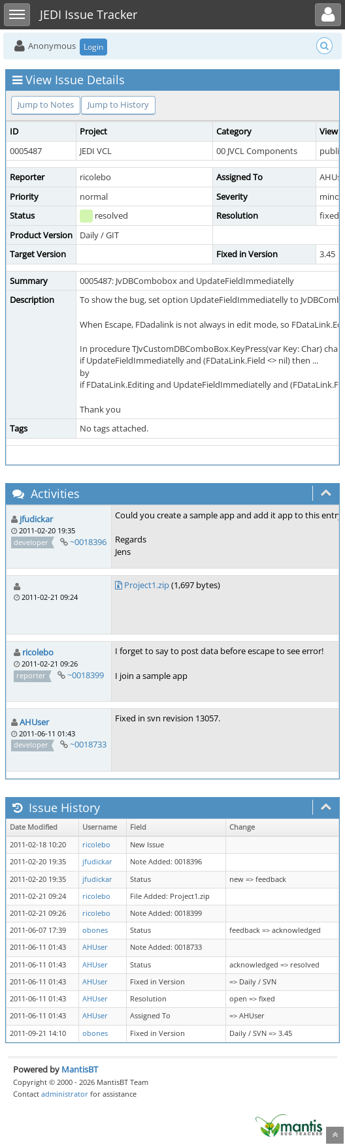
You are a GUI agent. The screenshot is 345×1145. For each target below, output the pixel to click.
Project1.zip (146, 585)
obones (95, 930)
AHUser (34, 722)
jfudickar (36, 519)
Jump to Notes (46, 104)
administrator (64, 1094)
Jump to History (118, 104)
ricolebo (38, 652)
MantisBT (79, 1069)
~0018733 (88, 744)
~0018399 (85, 675)
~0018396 (88, 542)
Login (93, 46)
